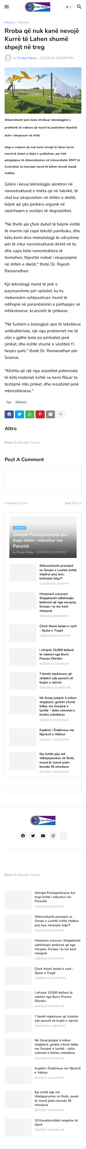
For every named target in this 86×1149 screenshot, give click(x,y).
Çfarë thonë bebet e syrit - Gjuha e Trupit (58, 628)
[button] (6, 7)
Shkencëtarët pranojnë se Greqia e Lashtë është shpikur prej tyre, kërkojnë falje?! (58, 572)
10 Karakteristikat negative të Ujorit (56, 1122)
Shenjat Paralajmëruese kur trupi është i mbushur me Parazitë (55, 897)
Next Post (72, 503)
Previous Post (17, 503)
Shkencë (23, 23)
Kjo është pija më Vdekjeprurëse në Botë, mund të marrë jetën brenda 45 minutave (56, 760)
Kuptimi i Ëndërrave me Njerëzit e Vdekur (56, 732)
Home (9, 23)
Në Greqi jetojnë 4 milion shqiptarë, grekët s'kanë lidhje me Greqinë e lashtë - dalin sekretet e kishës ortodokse (58, 706)
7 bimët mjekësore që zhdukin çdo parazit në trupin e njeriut (56, 678)
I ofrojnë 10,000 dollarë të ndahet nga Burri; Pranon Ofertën (56, 654)
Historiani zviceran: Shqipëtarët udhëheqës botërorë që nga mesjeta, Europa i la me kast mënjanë (58, 602)
